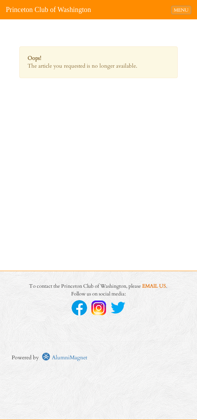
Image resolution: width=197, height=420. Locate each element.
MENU (182, 9)
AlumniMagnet (64, 357)
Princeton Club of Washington (48, 10)
